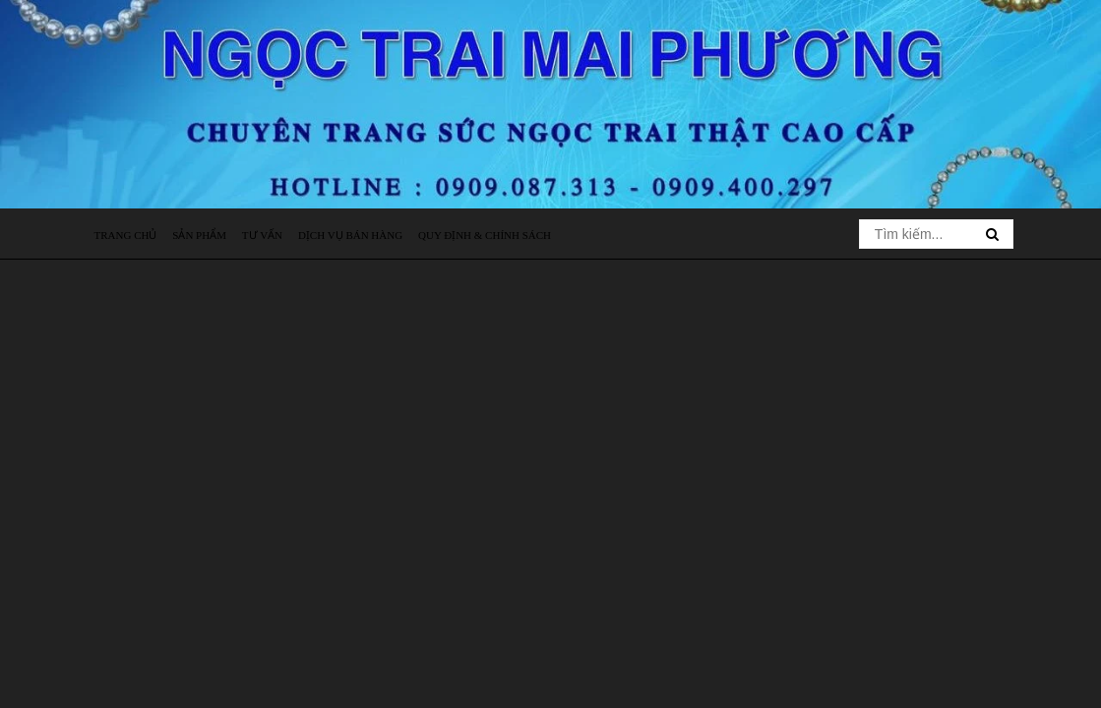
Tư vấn (262, 235)
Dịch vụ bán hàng (350, 235)
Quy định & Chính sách (484, 235)
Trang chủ (125, 235)
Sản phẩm (199, 235)
